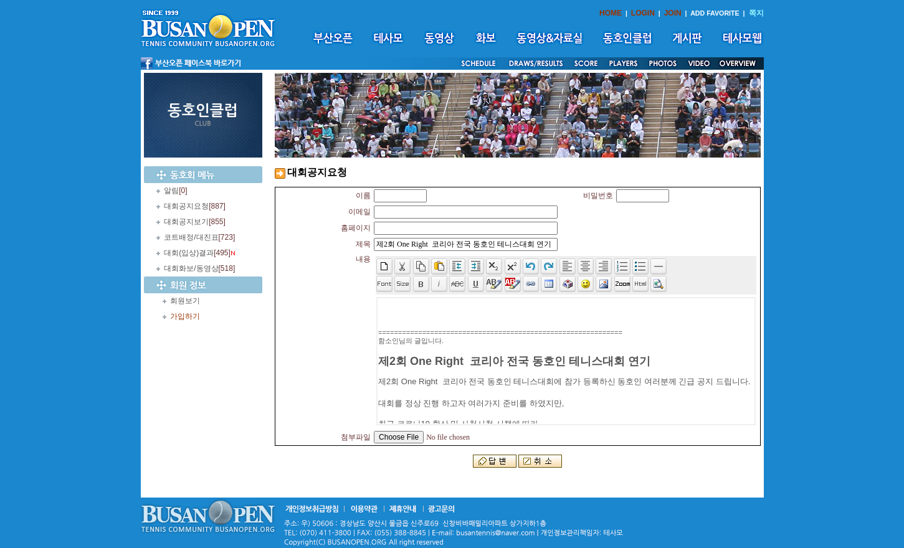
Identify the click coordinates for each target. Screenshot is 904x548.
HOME (610, 13)
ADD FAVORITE (715, 13)
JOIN (673, 13)
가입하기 (185, 316)
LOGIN (643, 13)
